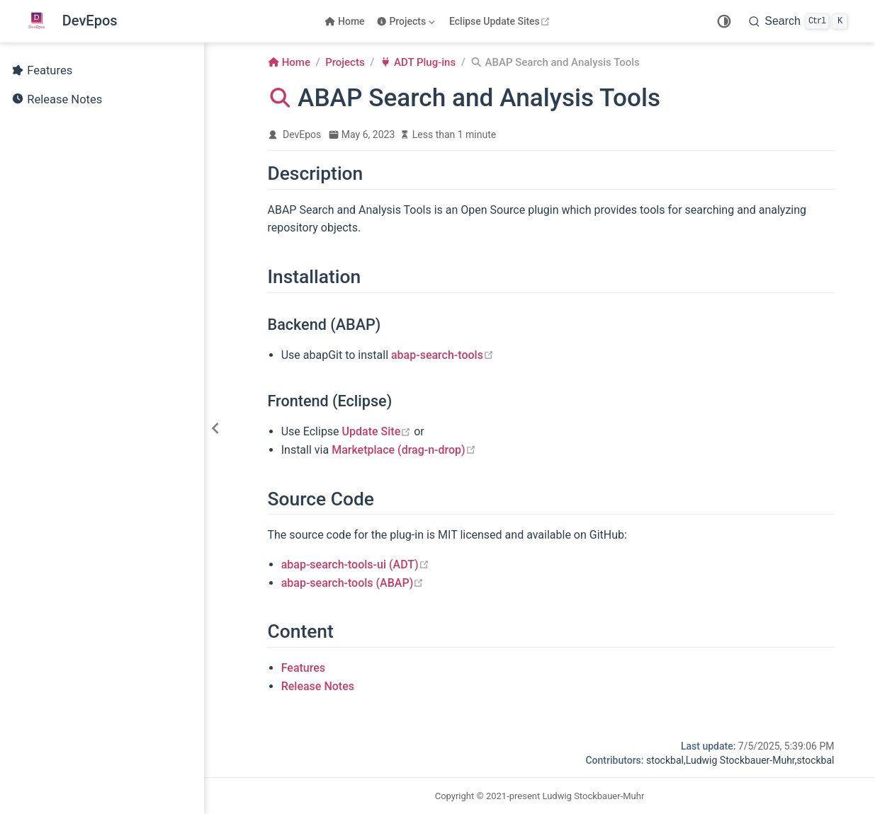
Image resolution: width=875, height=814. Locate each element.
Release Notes (56, 100)
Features (41, 71)
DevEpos (302, 134)
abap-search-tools (442, 355)
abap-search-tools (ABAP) (352, 583)
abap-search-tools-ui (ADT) (355, 564)
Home (344, 21)
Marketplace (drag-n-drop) (404, 450)
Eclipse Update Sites (501, 21)
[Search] (798, 21)
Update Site (377, 431)
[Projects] (407, 21)
